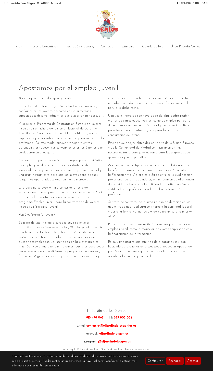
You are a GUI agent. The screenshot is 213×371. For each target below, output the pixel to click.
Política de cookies (87, 349)
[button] (18, 46)
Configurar (155, 361)
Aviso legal (68, 349)
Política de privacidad (137, 349)
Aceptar (192, 361)
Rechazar (175, 361)
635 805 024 (123, 317)
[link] (106, 24)
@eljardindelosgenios (114, 341)
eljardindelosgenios (114, 333)
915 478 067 (95, 317)
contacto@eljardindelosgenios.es (111, 325)
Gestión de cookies (111, 349)
